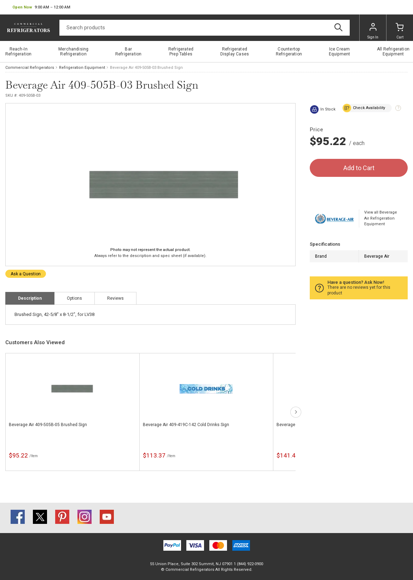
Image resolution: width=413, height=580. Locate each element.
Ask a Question (26, 273)
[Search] (204, 28)
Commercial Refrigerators (29, 67)
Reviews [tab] (115, 298)
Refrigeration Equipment (82, 67)
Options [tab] (74, 298)
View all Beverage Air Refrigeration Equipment (380, 218)
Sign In (372, 31)
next (295, 412)
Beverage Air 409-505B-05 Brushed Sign (48, 424)
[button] (41, 7)
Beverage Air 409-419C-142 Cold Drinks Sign (186, 424)
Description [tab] (30, 298)
